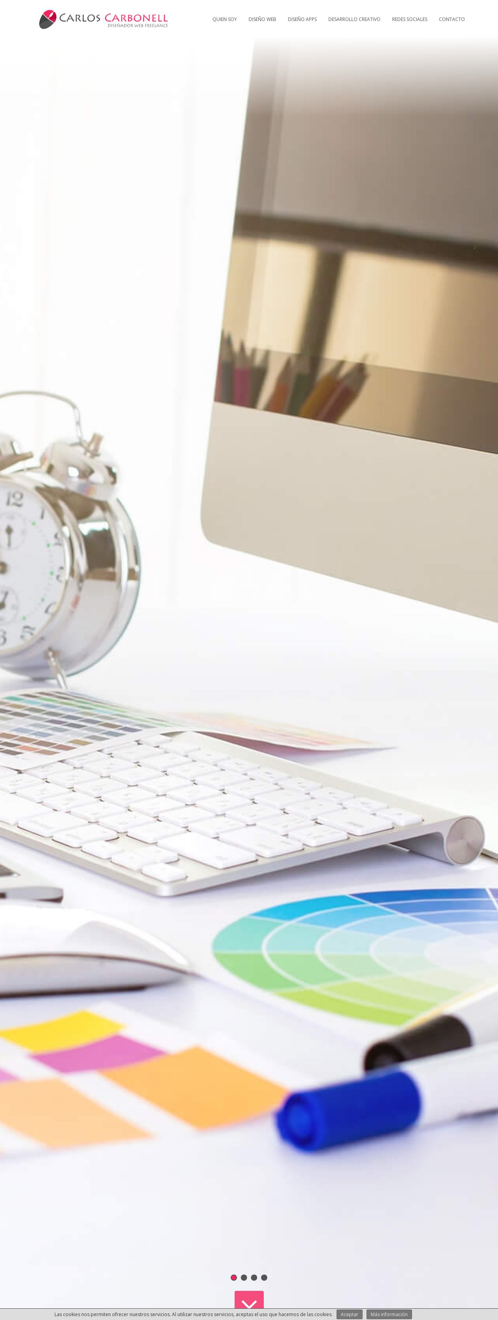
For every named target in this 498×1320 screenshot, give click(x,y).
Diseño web (262, 19)
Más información (389, 1314)
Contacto (452, 19)
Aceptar (349, 1314)
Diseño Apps (302, 19)
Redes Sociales (409, 19)
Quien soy (224, 19)
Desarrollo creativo (354, 19)
